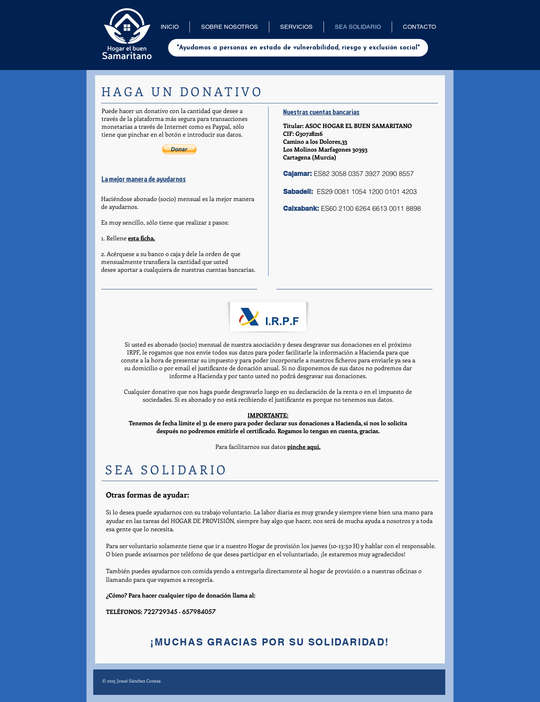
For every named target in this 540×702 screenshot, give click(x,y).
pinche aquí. (304, 446)
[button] (179, 149)
